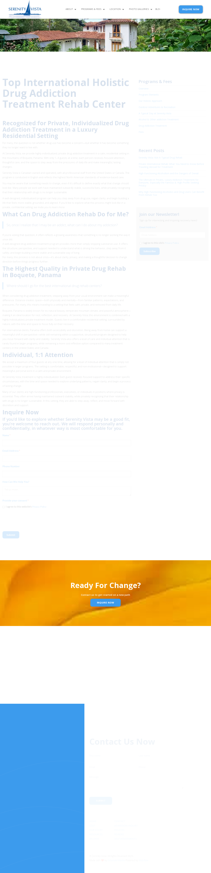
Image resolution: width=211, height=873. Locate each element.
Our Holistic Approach (150, 99)
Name (6, 433)
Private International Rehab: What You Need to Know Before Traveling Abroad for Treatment (171, 163)
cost (92, 813)
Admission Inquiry (125, 813)
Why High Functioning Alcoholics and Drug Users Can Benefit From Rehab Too (171, 191)
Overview (144, 86)
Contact (119, 808)
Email (99, 674)
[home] (25, 9)
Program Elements (149, 92)
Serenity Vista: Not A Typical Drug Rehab (160, 155)
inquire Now (105, 602)
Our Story (96, 817)
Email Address (11, 448)
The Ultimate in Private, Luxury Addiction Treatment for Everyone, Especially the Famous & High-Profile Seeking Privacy (169, 180)
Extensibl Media (116, 847)
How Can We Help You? (15, 479)
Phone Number (11, 464)
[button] (72, 9)
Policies (119, 817)
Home (92, 808)
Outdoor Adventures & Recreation (157, 105)
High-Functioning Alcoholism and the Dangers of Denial (168, 171)
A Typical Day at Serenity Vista (155, 111)
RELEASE (94, 826)
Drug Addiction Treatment (153, 123)
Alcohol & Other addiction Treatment (159, 117)
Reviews (119, 821)
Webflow (143, 847)
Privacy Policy (39, 504)
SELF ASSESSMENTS (125, 826)
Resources (96, 821)
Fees (141, 130)
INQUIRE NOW (190, 9)
